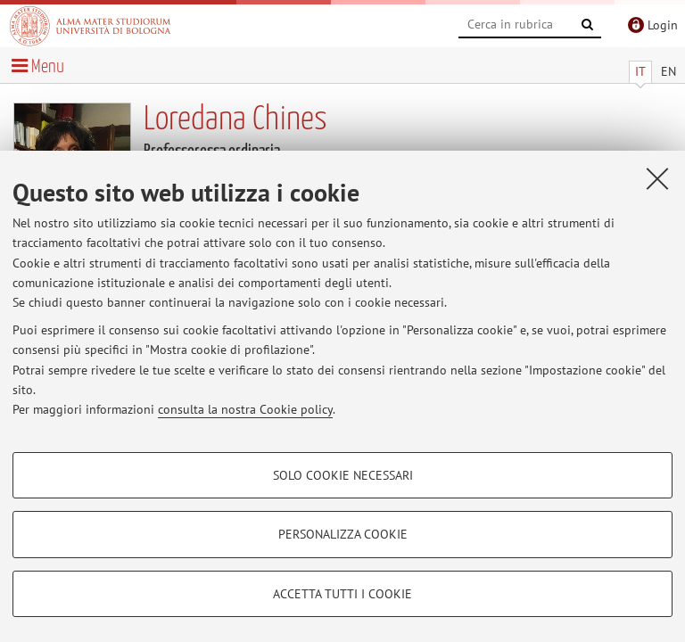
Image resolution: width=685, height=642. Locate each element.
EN (668, 71)
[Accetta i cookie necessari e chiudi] (657, 178)
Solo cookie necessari (343, 475)
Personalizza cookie (343, 534)
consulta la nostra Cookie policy (245, 409)
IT (640, 71)
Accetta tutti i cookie (342, 594)
